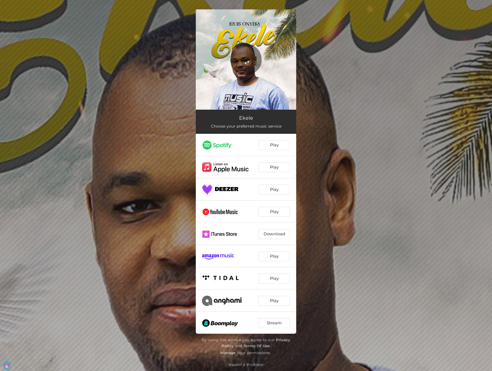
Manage (228, 352)
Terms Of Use (256, 345)
